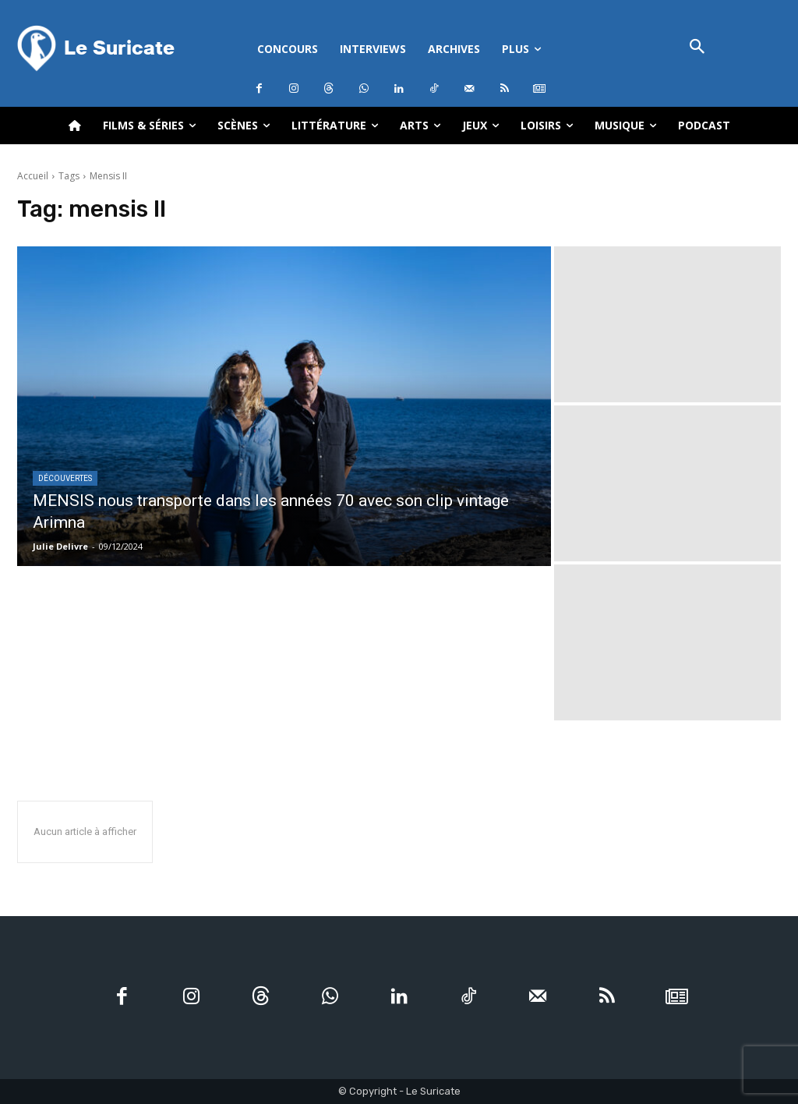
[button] (697, 48)
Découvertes (65, 478)
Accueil (32, 175)
